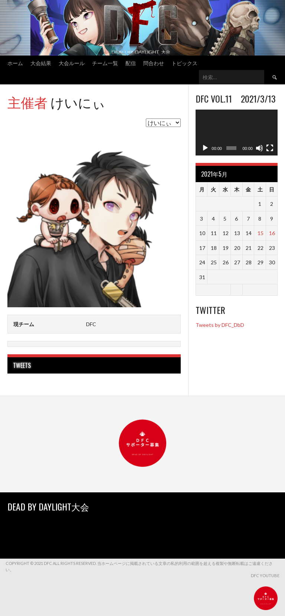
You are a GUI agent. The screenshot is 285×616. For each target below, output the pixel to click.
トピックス (184, 63)
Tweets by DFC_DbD (220, 325)
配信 (130, 63)
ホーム (15, 63)
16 (272, 233)
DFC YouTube (265, 575)
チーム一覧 (105, 63)
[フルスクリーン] (269, 148)
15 (260, 233)
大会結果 (40, 63)
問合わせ (153, 63)
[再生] (205, 148)
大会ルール (72, 63)
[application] (237, 132)
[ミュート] (259, 148)
